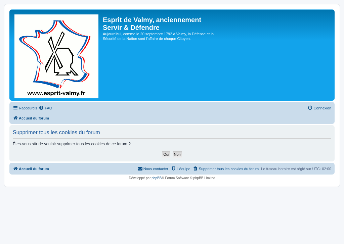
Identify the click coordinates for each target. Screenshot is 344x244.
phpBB (157, 178)
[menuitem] (45, 108)
